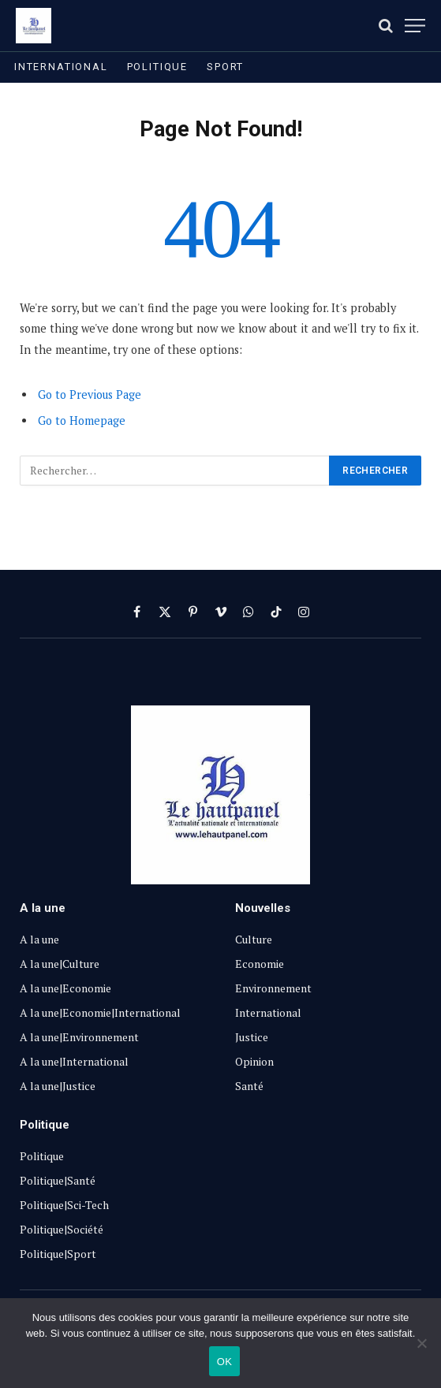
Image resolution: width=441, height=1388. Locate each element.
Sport (225, 67)
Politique (157, 67)
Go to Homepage (81, 420)
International (61, 67)
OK (224, 1362)
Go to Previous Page (89, 394)
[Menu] (415, 25)
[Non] (421, 1343)
